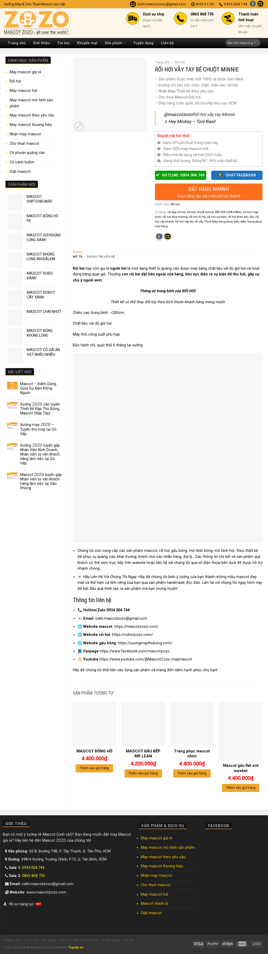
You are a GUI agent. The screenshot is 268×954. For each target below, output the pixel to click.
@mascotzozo (178, 114)
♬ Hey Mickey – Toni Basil (189, 121)
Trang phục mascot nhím (192, 754)
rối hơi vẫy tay (184, 221)
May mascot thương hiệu (31, 125)
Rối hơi (15, 81)
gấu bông (179, 550)
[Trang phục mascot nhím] (192, 724)
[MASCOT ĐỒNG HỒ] (94, 724)
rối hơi (181, 212)
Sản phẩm (115, 43)
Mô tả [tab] (78, 256)
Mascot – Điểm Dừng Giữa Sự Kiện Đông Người (38, 388)
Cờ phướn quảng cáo (27, 153)
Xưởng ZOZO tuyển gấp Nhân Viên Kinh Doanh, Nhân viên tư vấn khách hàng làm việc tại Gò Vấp (40, 454)
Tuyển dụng (143, 43)
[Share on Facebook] (159, 237)
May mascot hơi (23, 90)
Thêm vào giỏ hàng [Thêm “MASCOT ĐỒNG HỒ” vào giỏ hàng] (94, 768)
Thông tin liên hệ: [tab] (101, 256)
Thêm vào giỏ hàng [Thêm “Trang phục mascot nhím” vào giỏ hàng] (191, 773)
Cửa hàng (49, 940)
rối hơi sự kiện (216, 217)
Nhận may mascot (25, 134)
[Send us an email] (260, 4)
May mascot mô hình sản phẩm (31, 103)
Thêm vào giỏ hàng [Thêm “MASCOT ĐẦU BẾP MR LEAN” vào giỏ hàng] (143, 773)
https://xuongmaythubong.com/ (145, 643)
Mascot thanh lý (154, 903)
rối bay (172, 212)
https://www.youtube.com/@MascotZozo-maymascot (145, 659)
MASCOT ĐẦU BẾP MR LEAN (143, 754)
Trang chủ (17, 43)
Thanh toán (69, 940)
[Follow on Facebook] (253, 4)
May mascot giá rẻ (25, 72)
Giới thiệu (41, 43)
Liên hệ (167, 43)
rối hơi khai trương (175, 217)
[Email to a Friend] (167, 237)
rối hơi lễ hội (197, 217)
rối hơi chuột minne (200, 212)
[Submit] (256, 43)
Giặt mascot (20, 171)
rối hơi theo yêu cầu (241, 217)
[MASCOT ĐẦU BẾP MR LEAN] (143, 724)
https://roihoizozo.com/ (132, 635)
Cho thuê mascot (24, 143)
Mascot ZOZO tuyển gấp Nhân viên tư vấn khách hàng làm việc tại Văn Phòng (41, 481)
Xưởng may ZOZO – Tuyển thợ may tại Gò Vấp (38, 429)
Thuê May (210, 221)
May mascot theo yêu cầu (32, 115)
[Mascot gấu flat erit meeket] (241, 731)
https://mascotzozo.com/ (136, 626)
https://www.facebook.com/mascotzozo (135, 651)
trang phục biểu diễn (232, 221)
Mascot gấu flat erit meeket (241, 768)
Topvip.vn (75, 947)
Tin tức (63, 43)
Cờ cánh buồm (22, 162)
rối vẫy (198, 221)
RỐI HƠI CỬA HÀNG (228, 212)
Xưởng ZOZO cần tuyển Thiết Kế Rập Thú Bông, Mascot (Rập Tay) (40, 408)
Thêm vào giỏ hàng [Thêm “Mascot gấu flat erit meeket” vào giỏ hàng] (240, 788)
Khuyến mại (87, 43)
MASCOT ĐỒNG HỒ (94, 751)
